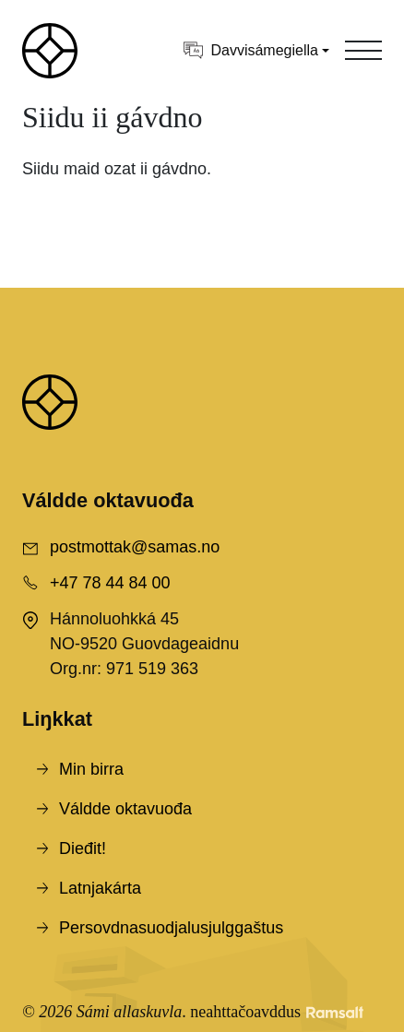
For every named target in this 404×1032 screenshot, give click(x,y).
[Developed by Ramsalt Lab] (335, 1012)
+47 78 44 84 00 (110, 583)
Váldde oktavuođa (125, 809)
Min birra (91, 769)
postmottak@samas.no (135, 547)
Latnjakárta (100, 888)
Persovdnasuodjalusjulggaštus (171, 928)
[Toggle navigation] (363, 50)
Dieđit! (82, 848)
